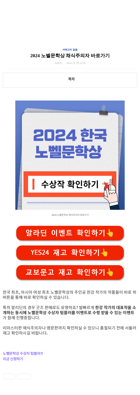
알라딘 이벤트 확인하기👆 (70, 233)
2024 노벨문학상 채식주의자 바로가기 (70, 55)
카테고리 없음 (70, 49)
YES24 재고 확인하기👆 (70, 253)
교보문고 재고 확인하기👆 (70, 272)
